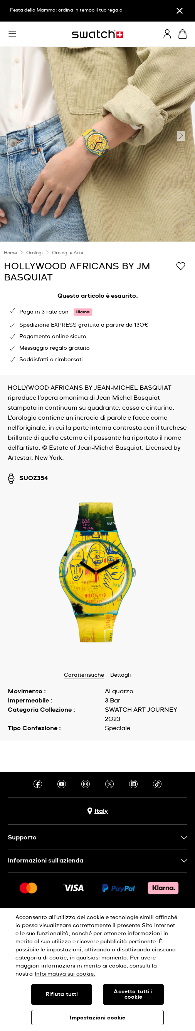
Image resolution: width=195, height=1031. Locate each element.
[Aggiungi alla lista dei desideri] (180, 265)
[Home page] (97, 34)
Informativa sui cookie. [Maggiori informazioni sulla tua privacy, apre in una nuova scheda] (65, 974)
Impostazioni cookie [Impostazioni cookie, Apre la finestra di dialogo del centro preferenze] (98, 1018)
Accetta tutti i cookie (133, 994)
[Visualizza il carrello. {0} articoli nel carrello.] (182, 34)
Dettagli (120, 675)
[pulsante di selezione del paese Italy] (97, 811)
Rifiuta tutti (61, 994)
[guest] (167, 33)
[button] (12, 33)
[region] (97, 969)
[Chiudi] (179, 11)
